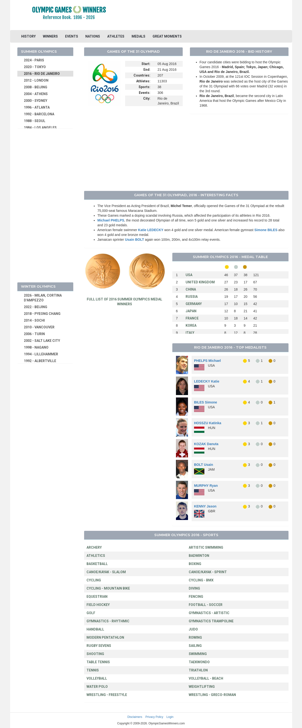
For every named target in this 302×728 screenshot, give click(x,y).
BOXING (195, 564)
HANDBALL (95, 629)
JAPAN (191, 311)
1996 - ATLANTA (37, 107)
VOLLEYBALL (97, 678)
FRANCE (192, 318)
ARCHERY (94, 547)
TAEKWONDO (199, 662)
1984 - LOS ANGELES (40, 128)
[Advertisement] (210, 15)
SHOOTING (95, 654)
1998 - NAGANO (36, 347)
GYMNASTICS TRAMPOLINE (211, 621)
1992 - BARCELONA (39, 114)
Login (170, 717)
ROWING (195, 637)
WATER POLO (97, 687)
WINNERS (50, 36)
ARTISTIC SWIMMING (206, 547)
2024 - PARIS (34, 60)
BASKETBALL (97, 564)
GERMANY (194, 304)
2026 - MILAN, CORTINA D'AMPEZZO (43, 297)
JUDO (193, 629)
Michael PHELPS (110, 220)
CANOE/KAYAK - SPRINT (208, 572)
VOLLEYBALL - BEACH (206, 678)
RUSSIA (192, 297)
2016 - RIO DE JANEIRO (42, 74)
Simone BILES (265, 230)
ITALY (190, 333)
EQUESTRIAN (97, 596)
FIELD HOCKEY (98, 605)
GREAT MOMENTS (167, 36)
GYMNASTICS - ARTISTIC (209, 613)
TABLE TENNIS (98, 662)
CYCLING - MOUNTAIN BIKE (108, 588)
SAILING (195, 646)
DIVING (194, 588)
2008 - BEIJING (35, 87)
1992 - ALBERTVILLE (40, 361)
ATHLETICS (96, 556)
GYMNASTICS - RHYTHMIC (108, 621)
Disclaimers (134, 717)
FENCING (196, 596)
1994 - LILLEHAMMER (41, 354)
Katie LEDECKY (150, 230)
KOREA (191, 325)
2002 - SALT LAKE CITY (42, 341)
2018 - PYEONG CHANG (42, 314)
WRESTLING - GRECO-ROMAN (212, 695)
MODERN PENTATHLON (105, 637)
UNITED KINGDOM (200, 282)
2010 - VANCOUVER (39, 327)
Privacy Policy (154, 717)
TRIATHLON (198, 670)
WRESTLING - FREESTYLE (107, 695)
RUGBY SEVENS (99, 646)
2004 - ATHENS (36, 94)
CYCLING (94, 580)
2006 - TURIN (34, 334)
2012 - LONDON (36, 80)
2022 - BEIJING (35, 307)
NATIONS (92, 36)
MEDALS (138, 36)
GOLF (91, 613)
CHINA (191, 289)
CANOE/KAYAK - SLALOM (106, 572)
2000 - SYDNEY (35, 101)
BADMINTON (199, 556)
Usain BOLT (134, 239)
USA (189, 275)
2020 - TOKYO (35, 67)
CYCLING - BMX (201, 580)
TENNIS (93, 670)
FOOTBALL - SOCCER (205, 605)
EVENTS (71, 36)
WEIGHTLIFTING (202, 687)
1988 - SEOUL (34, 121)
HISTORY (28, 36)
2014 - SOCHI (34, 320)
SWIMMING (198, 654)
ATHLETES (115, 36)
